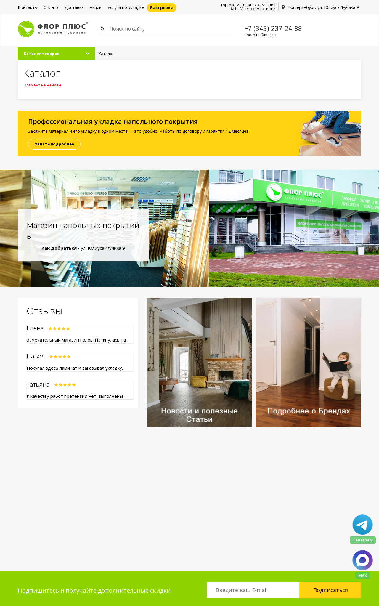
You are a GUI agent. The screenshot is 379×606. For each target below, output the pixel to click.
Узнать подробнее (54, 144)
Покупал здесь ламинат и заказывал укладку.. (75, 368)
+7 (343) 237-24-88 (273, 28)
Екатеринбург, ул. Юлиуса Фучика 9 (323, 7)
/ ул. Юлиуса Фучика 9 (83, 248)
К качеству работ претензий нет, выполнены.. (76, 396)
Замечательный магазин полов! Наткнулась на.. (77, 340)
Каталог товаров (42, 53)
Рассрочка (162, 7)
